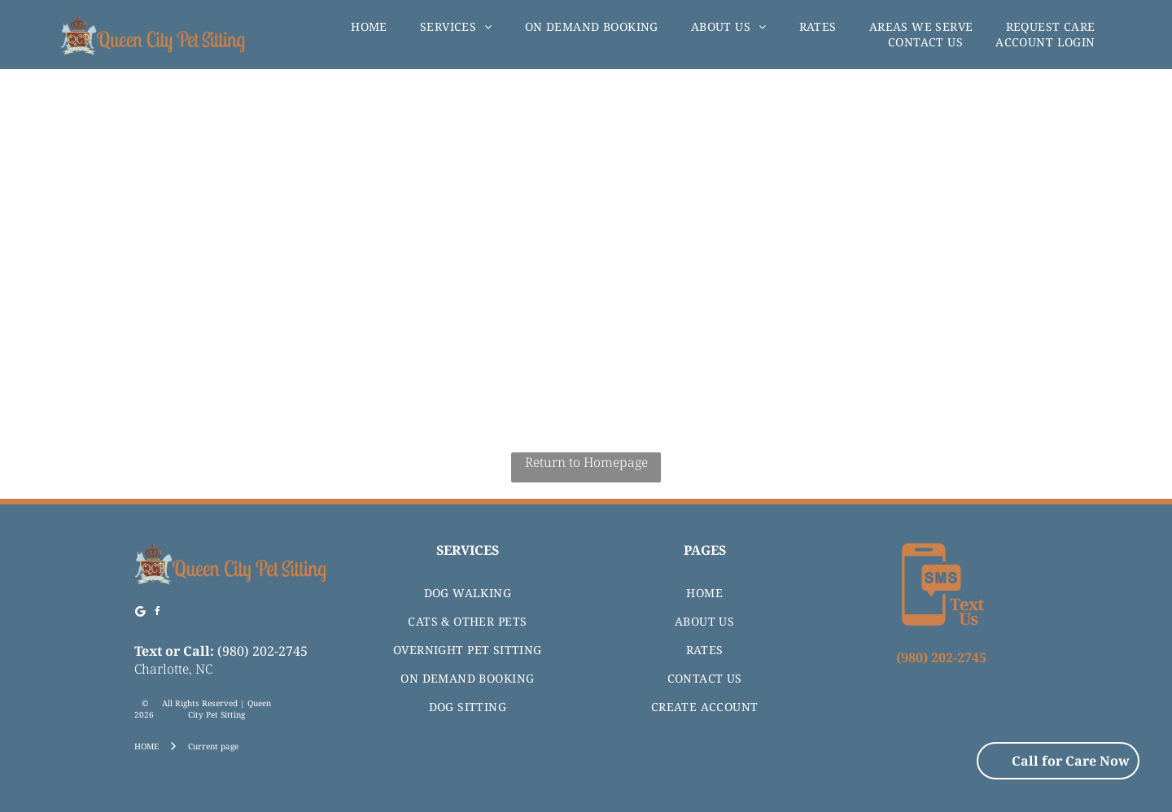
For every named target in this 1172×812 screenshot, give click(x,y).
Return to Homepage (586, 462)
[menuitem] (369, 26)
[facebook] (157, 613)
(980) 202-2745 (262, 651)
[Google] (140, 613)
